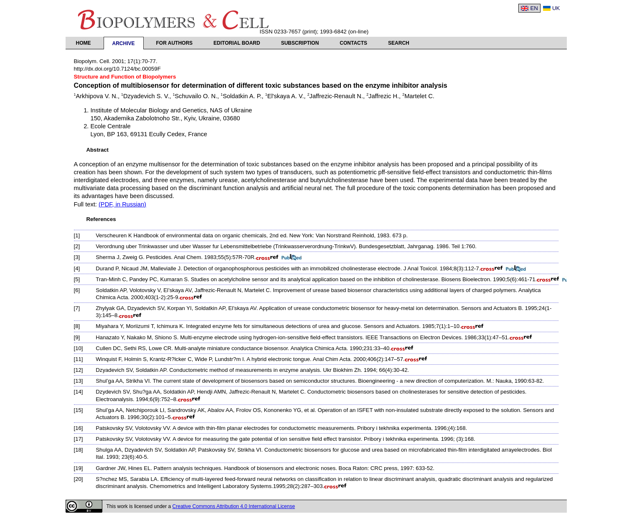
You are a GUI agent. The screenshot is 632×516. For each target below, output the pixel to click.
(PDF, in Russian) (122, 204)
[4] (77, 268)
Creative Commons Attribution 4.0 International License (234, 506)
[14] (78, 392)
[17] (78, 439)
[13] (78, 381)
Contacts (353, 43)
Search (398, 43)
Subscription (300, 43)
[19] (78, 468)
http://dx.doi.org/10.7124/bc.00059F (117, 69)
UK (556, 8)
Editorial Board (236, 43)
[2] (77, 246)
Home (83, 43)
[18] (78, 450)
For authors (174, 43)
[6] (77, 290)
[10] (78, 348)
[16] (78, 428)
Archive (123, 43)
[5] (77, 279)
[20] (78, 479)
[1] (77, 235)
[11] (78, 359)
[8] (77, 326)
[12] (78, 370)
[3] (77, 257)
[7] (77, 308)
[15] (78, 410)
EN (534, 8)
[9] (77, 337)
